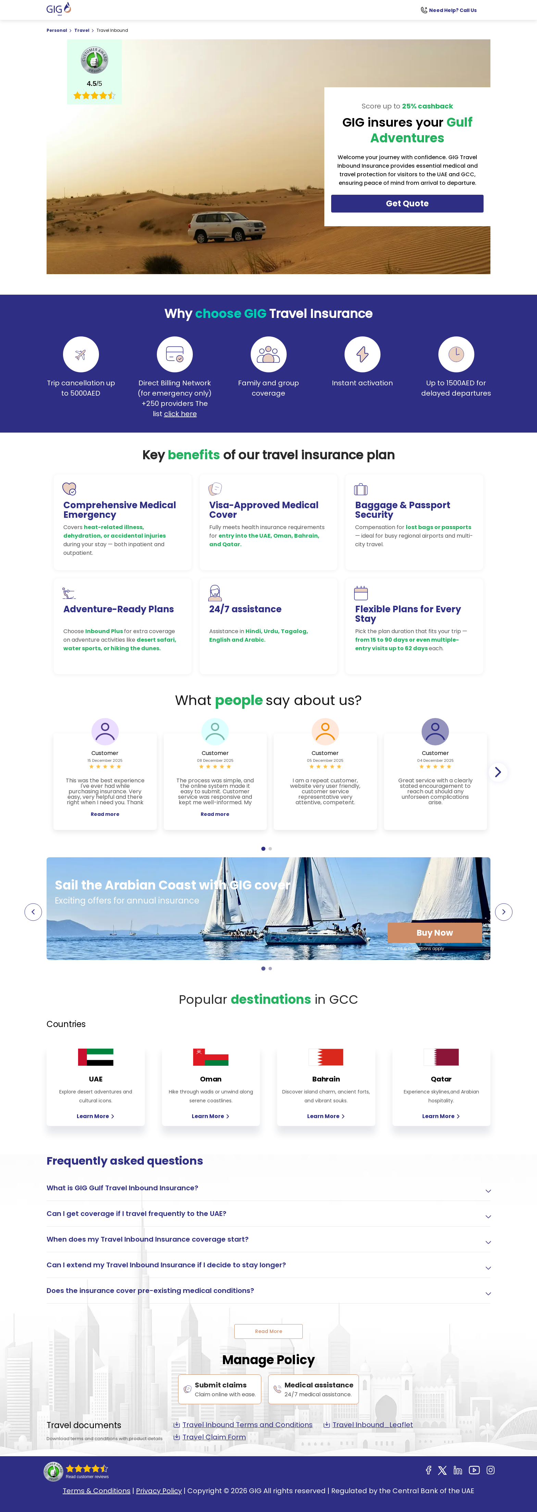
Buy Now (435, 932)
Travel (82, 30)
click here (180, 414)
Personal (57, 30)
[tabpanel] (105, 781)
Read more (105, 814)
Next (498, 772)
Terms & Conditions (96, 1491)
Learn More (96, 1116)
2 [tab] (270, 848)
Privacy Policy (159, 1491)
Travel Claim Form (210, 1437)
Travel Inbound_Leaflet (368, 1424)
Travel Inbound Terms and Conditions (243, 1424)
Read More (268, 1331)
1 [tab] (263, 849)
